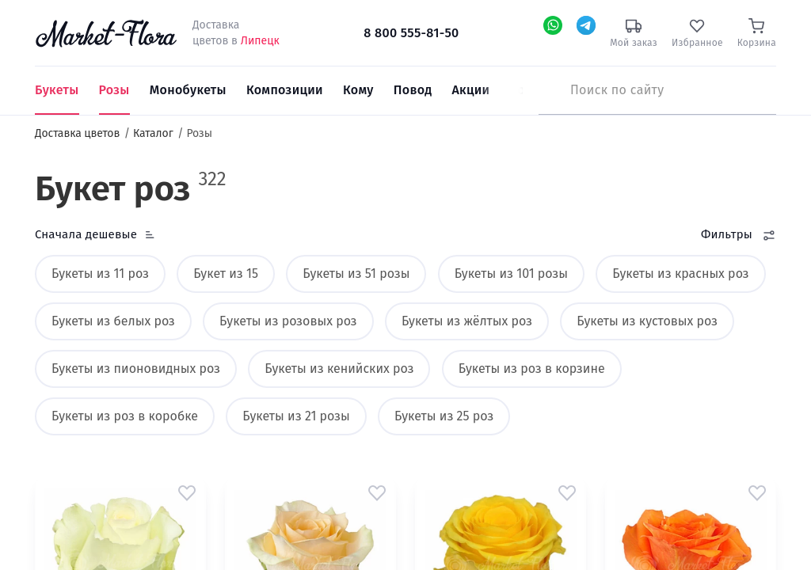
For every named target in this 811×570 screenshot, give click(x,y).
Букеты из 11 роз (100, 273)
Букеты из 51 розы (356, 273)
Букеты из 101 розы (511, 273)
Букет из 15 (225, 273)
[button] (186, 492)
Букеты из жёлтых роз (467, 321)
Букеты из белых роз (113, 321)
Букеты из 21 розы (295, 416)
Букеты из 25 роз (443, 416)
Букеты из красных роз (680, 273)
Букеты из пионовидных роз (135, 368)
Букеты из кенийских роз (339, 368)
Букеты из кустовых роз (647, 321)
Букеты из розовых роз (288, 321)
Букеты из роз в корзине (532, 368)
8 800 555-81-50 (411, 32)
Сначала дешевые (86, 234)
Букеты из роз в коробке (124, 416)
